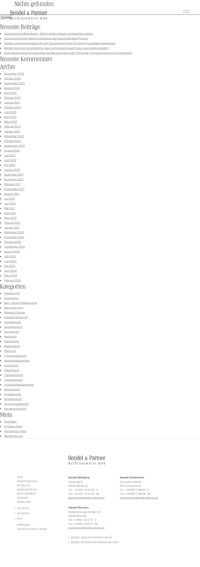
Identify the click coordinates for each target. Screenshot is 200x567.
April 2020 (10, 270)
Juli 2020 (10, 256)
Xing (19, 518)
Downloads (24, 501)
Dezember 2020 (14, 232)
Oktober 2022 (12, 141)
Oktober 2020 (12, 241)
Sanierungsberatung (16, 360)
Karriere (22, 497)
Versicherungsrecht (16, 403)
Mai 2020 (9, 266)
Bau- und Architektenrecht (20, 302)
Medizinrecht (12, 346)
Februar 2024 (12, 97)
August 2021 (11, 193)
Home (20, 477)
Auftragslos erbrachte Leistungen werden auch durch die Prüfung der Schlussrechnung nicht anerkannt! (68, 52)
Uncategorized (13, 379)
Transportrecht (13, 375)
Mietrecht (10, 351)
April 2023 (10, 116)
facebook (23, 508)
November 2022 (14, 136)
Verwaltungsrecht (15, 408)
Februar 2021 (12, 222)
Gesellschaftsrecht (16, 317)
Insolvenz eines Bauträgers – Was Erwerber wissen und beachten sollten (48, 33)
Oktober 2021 (12, 184)
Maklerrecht (11, 341)
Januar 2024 (12, 102)
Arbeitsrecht (12, 293)
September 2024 (14, 83)
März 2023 (10, 121)
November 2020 (14, 237)
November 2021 (13, 179)
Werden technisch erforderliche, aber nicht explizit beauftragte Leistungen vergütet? (56, 48)
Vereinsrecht (12, 389)
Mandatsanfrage (27, 481)
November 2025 (14, 73)
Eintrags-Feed (13, 426)
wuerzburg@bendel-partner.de (86, 497)
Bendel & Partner (14, 312)
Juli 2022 (10, 155)
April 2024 (10, 92)
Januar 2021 (11, 227)
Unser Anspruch (27, 489)
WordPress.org (13, 436)
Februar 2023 (12, 126)
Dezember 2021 (13, 174)
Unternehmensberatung (19, 384)
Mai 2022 (9, 165)
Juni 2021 (10, 203)
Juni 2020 (10, 261)
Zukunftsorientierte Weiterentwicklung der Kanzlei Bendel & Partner (46, 38)
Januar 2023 (12, 131)
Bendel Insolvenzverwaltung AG (91, 537)
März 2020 (10, 275)
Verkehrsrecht (13, 399)
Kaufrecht (10, 336)
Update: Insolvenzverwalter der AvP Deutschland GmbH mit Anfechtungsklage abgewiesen (60, 43)
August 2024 (12, 88)
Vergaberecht (12, 394)
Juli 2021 (9, 198)
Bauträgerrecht (13, 307)
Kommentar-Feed (15, 431)
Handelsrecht (12, 322)
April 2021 (10, 213)
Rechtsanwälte (26, 493)
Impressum (23, 524)
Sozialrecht (11, 365)
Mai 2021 (9, 208)
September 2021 (14, 189)
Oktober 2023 (12, 107)
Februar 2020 (12, 280)
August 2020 (12, 251)
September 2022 (14, 145)
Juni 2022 (10, 160)
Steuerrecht (11, 370)
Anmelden (10, 421)
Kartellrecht (11, 331)
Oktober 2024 (12, 78)
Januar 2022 (12, 169)
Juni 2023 (10, 112)
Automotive (11, 298)
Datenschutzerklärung (32, 529)
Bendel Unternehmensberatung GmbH (95, 542)
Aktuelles (23, 485)
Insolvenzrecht (13, 326)
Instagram (23, 513)
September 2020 (14, 246)
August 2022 (12, 150)
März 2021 (10, 217)
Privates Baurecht (15, 355)
